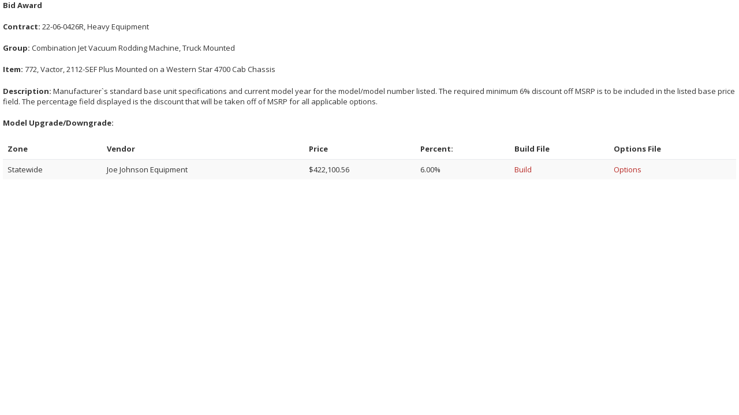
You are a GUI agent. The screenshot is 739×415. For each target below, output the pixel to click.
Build (523, 169)
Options (627, 169)
